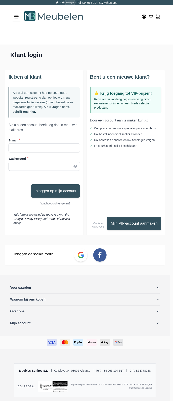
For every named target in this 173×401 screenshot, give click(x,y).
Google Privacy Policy (27, 218)
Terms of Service (59, 218)
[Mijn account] (144, 16)
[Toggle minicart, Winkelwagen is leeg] (158, 16)
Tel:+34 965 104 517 (90, 2)
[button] (85, 287)
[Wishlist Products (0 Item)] (151, 16)
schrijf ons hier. (24, 111)
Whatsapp (110, 2)
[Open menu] (16, 16)
